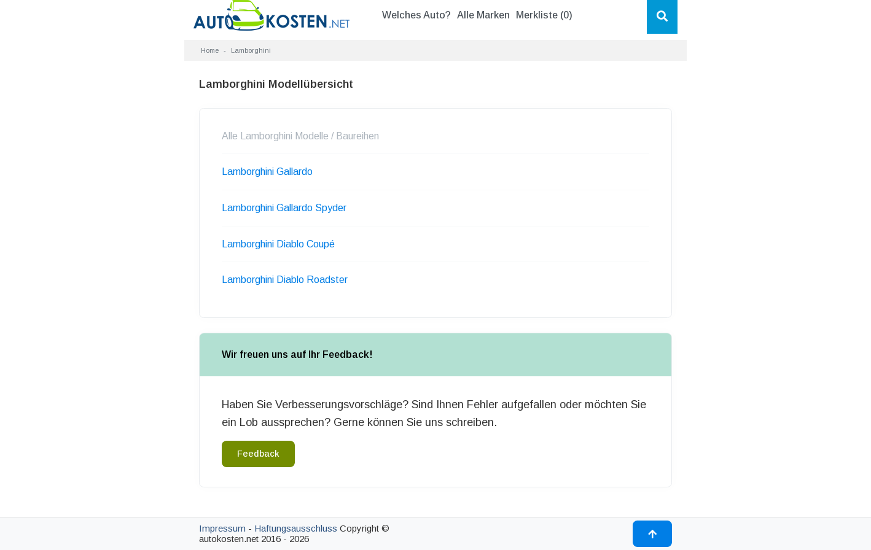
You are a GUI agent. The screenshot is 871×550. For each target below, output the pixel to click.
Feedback (258, 454)
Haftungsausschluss (295, 528)
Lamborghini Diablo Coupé (278, 244)
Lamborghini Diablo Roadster (285, 279)
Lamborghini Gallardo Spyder (284, 208)
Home (210, 50)
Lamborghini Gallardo (267, 171)
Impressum (222, 528)
